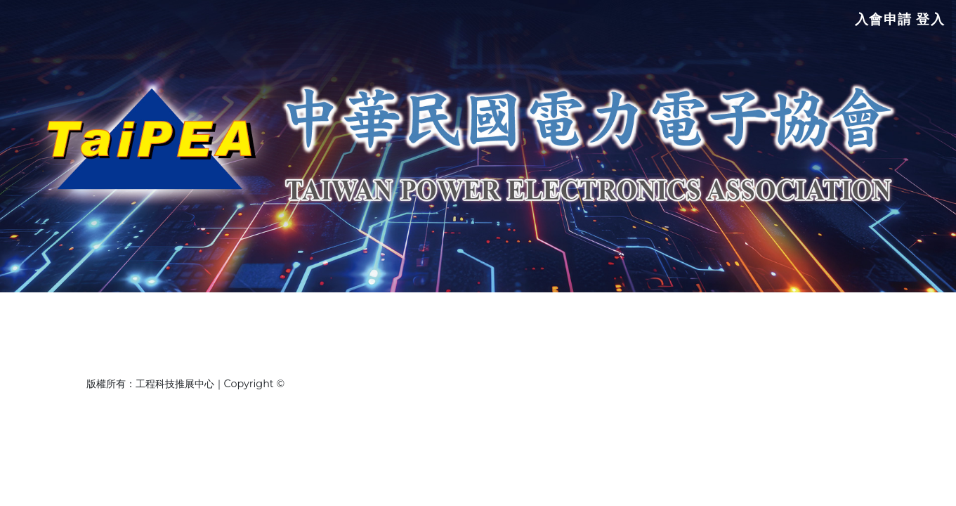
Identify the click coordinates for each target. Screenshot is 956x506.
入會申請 (882, 23)
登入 (930, 23)
